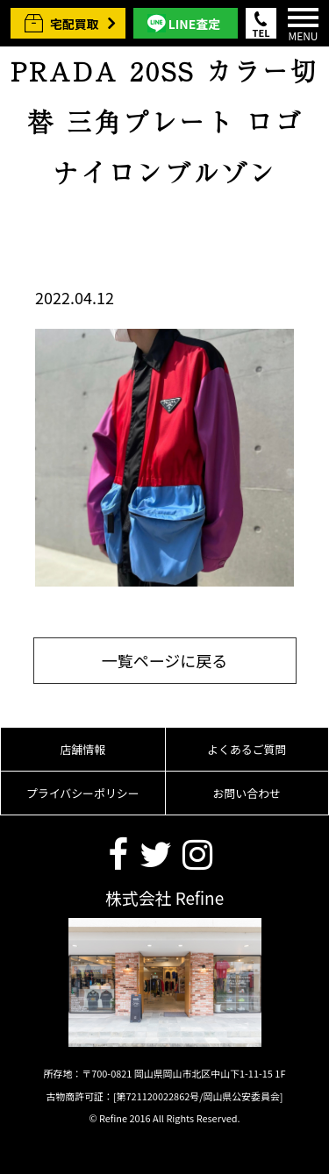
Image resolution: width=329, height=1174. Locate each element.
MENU (303, 25)
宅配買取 (74, 23)
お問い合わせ (247, 793)
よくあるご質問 (246, 749)
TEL (261, 32)
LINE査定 (194, 23)
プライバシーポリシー (82, 793)
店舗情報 (82, 749)
